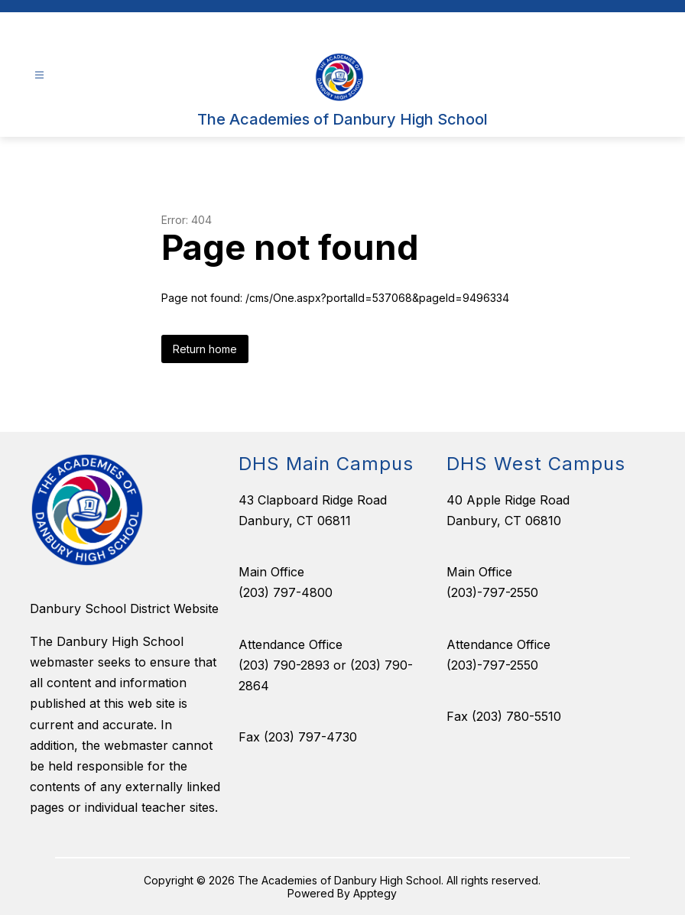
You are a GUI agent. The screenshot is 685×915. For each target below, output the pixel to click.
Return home (205, 348)
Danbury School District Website (124, 608)
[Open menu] (39, 75)
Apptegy (375, 893)
